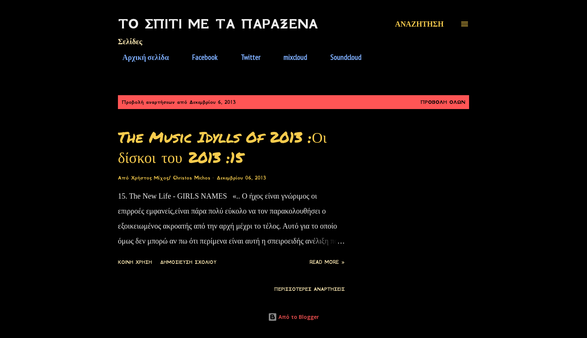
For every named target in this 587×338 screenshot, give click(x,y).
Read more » (327, 262)
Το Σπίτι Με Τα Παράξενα (218, 24)
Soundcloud (341, 57)
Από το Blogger (293, 316)
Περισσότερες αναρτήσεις (309, 289)
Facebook (200, 57)
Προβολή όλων (442, 102)
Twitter (246, 57)
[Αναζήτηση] (419, 23)
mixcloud (290, 57)
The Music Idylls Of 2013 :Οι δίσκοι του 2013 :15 (222, 147)
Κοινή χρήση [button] (135, 262)
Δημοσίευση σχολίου (188, 262)
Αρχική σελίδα (141, 57)
